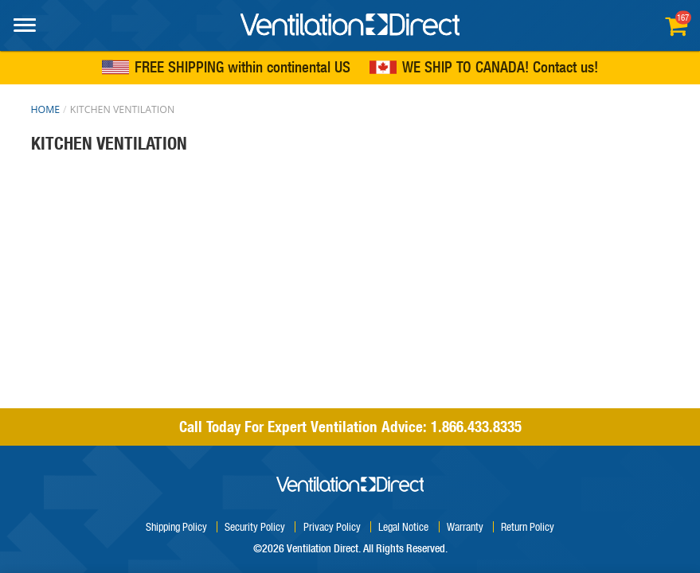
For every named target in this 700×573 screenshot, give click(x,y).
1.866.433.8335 (476, 426)
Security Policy (255, 526)
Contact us (563, 68)
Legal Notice (403, 526)
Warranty (465, 526)
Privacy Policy (332, 526)
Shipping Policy (176, 526)
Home (46, 109)
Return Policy (527, 526)
